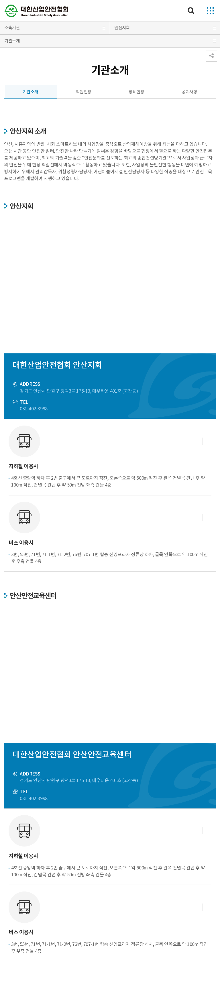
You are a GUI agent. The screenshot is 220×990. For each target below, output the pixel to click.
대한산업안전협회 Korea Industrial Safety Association (36, 10)
